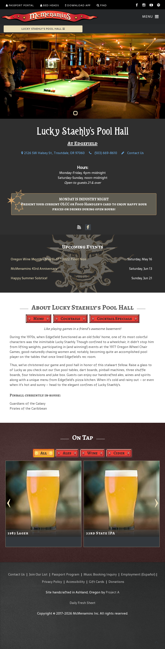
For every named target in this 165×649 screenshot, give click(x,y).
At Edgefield (82, 143)
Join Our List (38, 574)
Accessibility (75, 581)
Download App (77, 5)
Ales (67, 453)
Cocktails (70, 318)
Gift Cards (96, 581)
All (43, 453)
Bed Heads (49, 5)
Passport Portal (20, 5)
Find (102, 5)
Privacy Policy (52, 581)
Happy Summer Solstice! (29, 278)
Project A (112, 592)
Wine (92, 453)
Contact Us (132, 153)
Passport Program (65, 574)
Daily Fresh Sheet (82, 602)
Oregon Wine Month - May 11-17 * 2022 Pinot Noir (48, 259)
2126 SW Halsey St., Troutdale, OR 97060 (53, 153)
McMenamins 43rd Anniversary (34, 268)
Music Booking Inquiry (100, 574)
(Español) (148, 574)
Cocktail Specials (114, 318)
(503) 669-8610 (103, 153)
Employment (131, 574)
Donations (116, 581)
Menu (38, 318)
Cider (119, 453)
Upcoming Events (82, 246)
